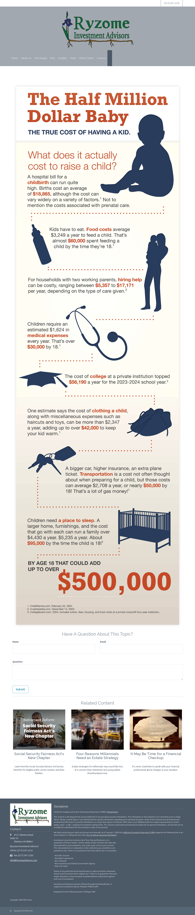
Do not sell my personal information (102, 835)
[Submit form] (20, 689)
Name (15, 642)
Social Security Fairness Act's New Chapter (39, 756)
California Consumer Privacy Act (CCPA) (139, 832)
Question (17, 661)
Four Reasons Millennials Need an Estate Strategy (97, 756)
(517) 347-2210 (171, 3)
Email (103, 642)
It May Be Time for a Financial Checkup (156, 756)
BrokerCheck (112, 812)
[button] (26, 58)
